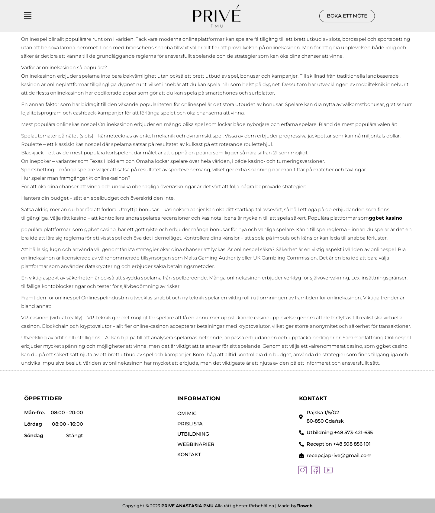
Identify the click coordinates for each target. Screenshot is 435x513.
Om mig (187, 413)
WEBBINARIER (195, 444)
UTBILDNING (193, 434)
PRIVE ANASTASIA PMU (187, 505)
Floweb (304, 505)
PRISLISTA (190, 424)
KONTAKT (189, 454)
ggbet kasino (385, 218)
